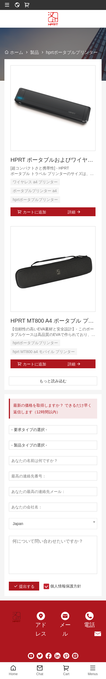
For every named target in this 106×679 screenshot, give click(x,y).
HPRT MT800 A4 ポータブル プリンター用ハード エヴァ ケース (53, 321)
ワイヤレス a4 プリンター (35, 182)
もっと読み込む (53, 381)
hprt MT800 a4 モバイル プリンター (44, 351)
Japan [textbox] (18, 523)
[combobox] (53, 523)
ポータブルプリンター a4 (35, 191)
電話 (89, 625)
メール (65, 629)
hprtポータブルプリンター (35, 199)
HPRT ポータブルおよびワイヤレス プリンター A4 (53, 160)
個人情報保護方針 (65, 586)
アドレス (40, 629)
